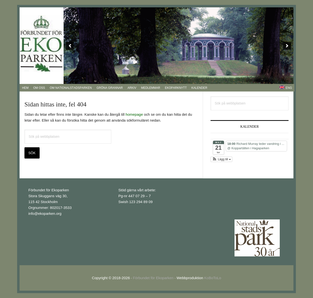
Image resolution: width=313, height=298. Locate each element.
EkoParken (42, 43)
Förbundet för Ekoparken (153, 278)
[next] (287, 46)
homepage (134, 114)
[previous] (70, 46)
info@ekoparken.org (44, 213)
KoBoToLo (212, 278)
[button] (221, 159)
